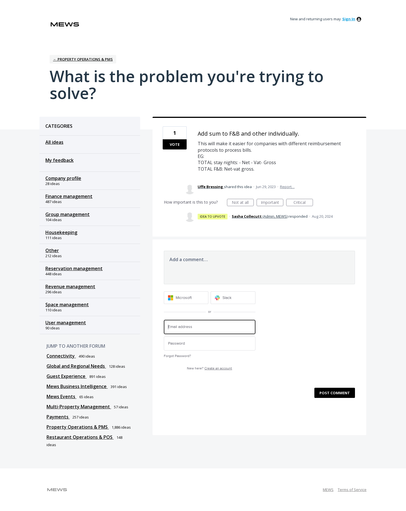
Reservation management (74, 268)
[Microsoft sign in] (186, 297)
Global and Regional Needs (76, 366)
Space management (67, 304)
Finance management (68, 196)
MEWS (328, 489)
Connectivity (61, 356)
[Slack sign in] (233, 297)
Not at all (243, 203)
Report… (287, 186)
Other (52, 250)
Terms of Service (352, 489)
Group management (67, 214)
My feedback (59, 160)
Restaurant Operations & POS (80, 437)
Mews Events (61, 396)
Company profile (63, 178)
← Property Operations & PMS (83, 59)
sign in (348, 18)
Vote (175, 144)
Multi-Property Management (79, 407)
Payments (58, 417)
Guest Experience (67, 376)
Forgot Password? (177, 356)
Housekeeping (61, 232)
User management (65, 323)
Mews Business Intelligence (77, 386)
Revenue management (70, 286)
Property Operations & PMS (78, 427)
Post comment (334, 392)
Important (272, 203)
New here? (209, 368)
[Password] (209, 343)
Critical (303, 203)
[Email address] (209, 327)
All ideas (54, 142)
